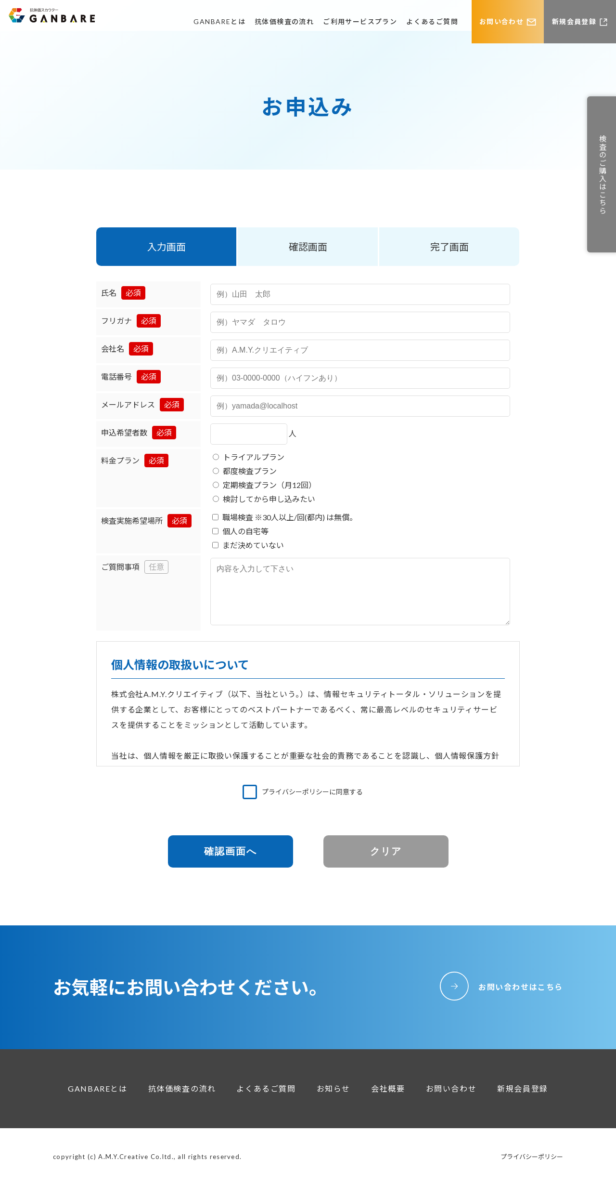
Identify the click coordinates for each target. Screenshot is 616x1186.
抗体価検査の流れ (284, 21)
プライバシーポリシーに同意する (312, 792)
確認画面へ (230, 851)
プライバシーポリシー (531, 1156)
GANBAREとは (219, 21)
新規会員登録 (574, 21)
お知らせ (333, 1088)
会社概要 (388, 1088)
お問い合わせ (501, 21)
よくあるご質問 (432, 21)
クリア (386, 851)
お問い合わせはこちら (520, 986)
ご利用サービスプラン (360, 21)
